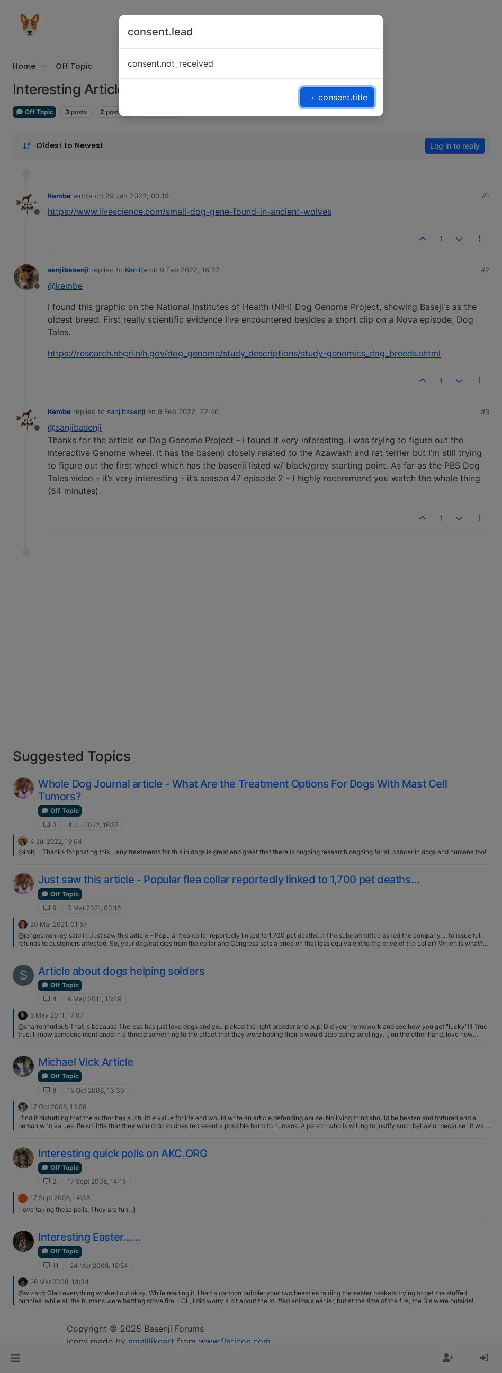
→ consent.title (337, 97)
